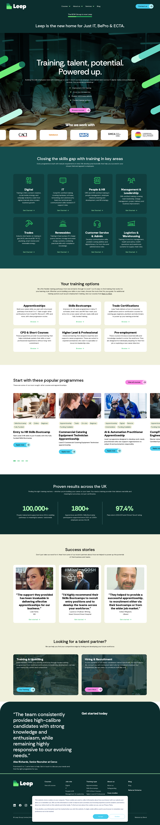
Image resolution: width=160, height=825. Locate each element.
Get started (34, 619)
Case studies (112, 793)
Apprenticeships (92, 785)
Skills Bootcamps (92, 788)
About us (110, 785)
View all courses (137, 382)
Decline (117, 816)
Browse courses (81, 110)
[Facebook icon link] (20, 805)
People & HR (70, 791)
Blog (98, 6)
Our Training (27, 689)
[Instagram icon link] (26, 805)
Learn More (95, 689)
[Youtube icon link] (31, 805)
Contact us (145, 6)
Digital (68, 785)
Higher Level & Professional (95, 794)
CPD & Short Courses (93, 791)
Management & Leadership (75, 794)
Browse (34, 322)
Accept (100, 816)
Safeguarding (111, 788)
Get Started (29, 210)
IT (66, 788)
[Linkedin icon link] (14, 805)
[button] (14, 460)
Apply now (23, 445)
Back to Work (107, 294)
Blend (145, 817)
